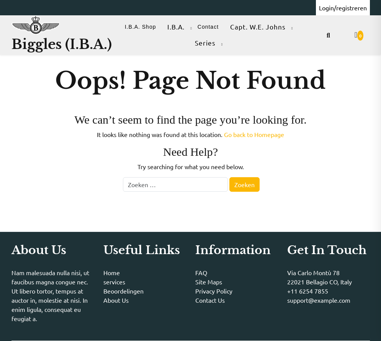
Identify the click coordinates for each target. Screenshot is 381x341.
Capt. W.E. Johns (258, 27)
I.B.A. (176, 27)
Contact (208, 27)
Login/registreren (343, 7)
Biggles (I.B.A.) (61, 44)
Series (205, 43)
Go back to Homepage (254, 134)
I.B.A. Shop (140, 27)
